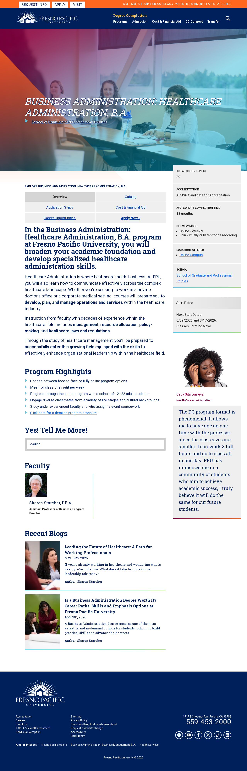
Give (126, 3)
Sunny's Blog (152, 3)
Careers (20, 720)
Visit (77, 5)
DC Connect (194, 21)
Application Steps (59, 207)
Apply (60, 5)
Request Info (34, 5)
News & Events (173, 3)
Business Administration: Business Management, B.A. (103, 744)
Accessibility (78, 732)
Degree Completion (130, 15)
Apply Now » (130, 218)
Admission (139, 21)
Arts (211, 3)
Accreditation (24, 716)
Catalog (130, 197)
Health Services (149, 744)
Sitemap (76, 716)
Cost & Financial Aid (166, 21)
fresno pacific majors (54, 744)
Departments (195, 3)
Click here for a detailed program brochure (63, 413)
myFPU (135, 3)
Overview (59, 197)
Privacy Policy (79, 720)
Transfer (213, 21)
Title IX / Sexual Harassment (33, 728)
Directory (21, 724)
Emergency (78, 735)
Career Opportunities (60, 218)
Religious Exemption (28, 732)
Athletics (224, 3)
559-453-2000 (208, 722)
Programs (120, 21)
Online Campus (191, 255)
